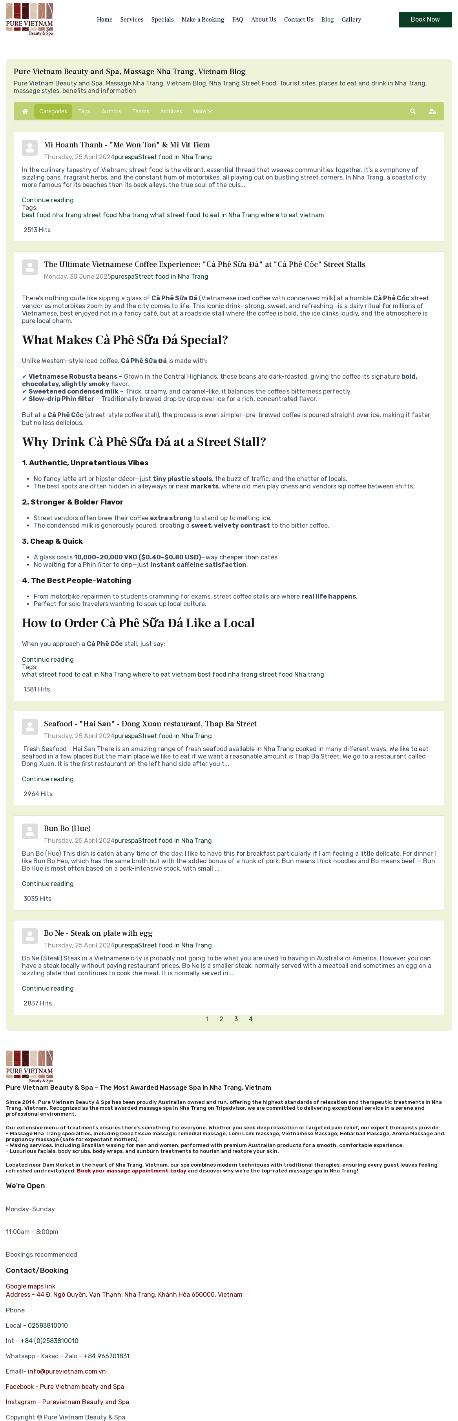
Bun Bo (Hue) (67, 829)
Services (132, 20)
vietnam (312, 215)
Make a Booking (203, 20)
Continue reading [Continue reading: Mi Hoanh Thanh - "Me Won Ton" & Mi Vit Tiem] (48, 200)
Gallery (351, 20)
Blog (327, 20)
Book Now (425, 19)
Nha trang (133, 215)
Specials (162, 20)
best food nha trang (52, 215)
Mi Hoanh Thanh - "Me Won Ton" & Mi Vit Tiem (127, 145)
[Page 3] (237, 1019)
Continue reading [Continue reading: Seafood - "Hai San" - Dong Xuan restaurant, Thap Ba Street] (48, 779)
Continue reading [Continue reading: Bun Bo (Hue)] (48, 883)
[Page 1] (208, 1019)
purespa (126, 157)
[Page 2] (222, 1019)
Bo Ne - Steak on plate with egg (98, 933)
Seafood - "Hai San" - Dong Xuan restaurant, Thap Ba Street (150, 724)
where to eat (279, 215)
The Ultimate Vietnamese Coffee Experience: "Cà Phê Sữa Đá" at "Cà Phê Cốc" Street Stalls (204, 265)
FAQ (237, 20)
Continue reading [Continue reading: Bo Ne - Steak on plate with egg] (48, 988)
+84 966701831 (107, 1356)
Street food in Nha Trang (175, 157)
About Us (263, 20)
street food (100, 215)
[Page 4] (251, 1019)
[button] (202, 111)
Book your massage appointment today (131, 1171)
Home (105, 20)
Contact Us (299, 20)
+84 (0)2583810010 (49, 1341)
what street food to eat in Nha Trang (204, 215)
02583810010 (48, 1325)
